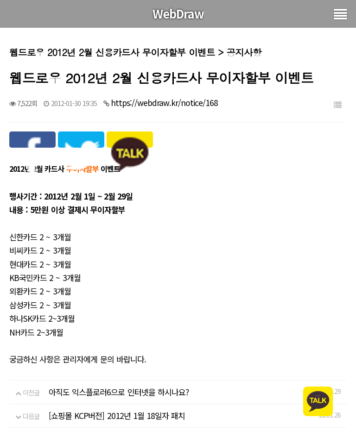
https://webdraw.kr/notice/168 (164, 102)
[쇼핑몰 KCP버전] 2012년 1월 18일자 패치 (117, 415)
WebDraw (178, 13)
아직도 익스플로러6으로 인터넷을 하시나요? (119, 392)
